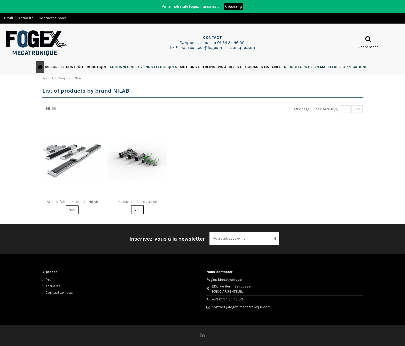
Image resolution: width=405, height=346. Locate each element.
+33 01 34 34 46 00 (227, 299)
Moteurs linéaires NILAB (137, 202)
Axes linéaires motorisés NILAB (72, 202)
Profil (9, 18)
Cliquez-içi (233, 6)
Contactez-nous (52, 18)
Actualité (26, 18)
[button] (64, 67)
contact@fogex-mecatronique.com (241, 307)
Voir (72, 210)
